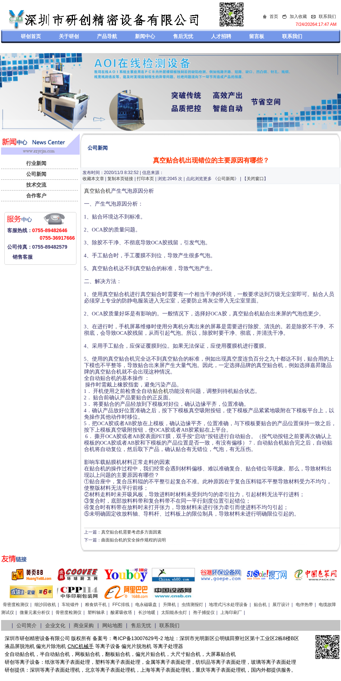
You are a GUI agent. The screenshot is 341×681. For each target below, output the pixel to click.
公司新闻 (36, 174)
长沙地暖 (146, 612)
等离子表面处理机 (60, 670)
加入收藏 (298, 16)
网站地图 (112, 625)
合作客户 (36, 195)
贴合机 (161, 391)
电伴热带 (304, 604)
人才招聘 (221, 36)
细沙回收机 (45, 604)
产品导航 (107, 36)
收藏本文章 (93, 178)
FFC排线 (120, 604)
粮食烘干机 (96, 604)
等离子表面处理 (72, 662)
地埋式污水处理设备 (228, 604)
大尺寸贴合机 (185, 654)
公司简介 (27, 625)
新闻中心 (145, 36)
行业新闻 (36, 163)
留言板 (256, 36)
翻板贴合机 (117, 654)
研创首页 (31, 36)
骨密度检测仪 (16, 604)
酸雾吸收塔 (121, 612)
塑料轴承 (96, 612)
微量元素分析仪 (35, 612)
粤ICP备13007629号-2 (138, 638)
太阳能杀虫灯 (174, 612)
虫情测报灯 (192, 604)
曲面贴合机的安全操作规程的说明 (133, 540)
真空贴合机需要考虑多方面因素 (131, 532)
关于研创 (69, 36)
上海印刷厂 (231, 612)
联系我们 (327, 16)
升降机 (169, 604)
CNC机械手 (80, 646)
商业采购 (84, 625)
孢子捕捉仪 (204, 612)
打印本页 (145, 178)
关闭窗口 (255, 178)
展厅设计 (281, 604)
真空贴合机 (97, 191)
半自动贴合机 (55, 654)
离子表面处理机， (231, 670)
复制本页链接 (120, 178)
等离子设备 (107, 646)
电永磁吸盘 (146, 604)
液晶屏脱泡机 (20, 646)
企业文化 (55, 625)
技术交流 (36, 185)
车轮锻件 (70, 604)
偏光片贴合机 (150, 654)
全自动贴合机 (20, 654)
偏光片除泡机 (51, 646)
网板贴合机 (87, 654)
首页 (274, 16)
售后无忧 (183, 36)
